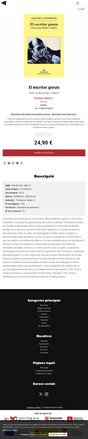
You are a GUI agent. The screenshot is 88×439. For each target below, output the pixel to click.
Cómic (44, 323)
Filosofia (44, 320)
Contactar (44, 353)
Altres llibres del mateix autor (64, 114)
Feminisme (44, 317)
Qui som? (44, 347)
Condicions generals (44, 371)
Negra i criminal (44, 308)
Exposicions (44, 344)
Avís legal (44, 368)
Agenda (44, 341)
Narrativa (43, 105)
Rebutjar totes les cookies (38, 434)
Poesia (44, 314)
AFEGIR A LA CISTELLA (44, 153)
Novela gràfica (44, 326)
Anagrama (43, 101)
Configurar (25, 435)
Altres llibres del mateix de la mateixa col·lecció (30, 114)
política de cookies (10, 430)
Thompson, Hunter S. (43, 98)
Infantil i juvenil (44, 311)
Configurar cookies (34, 407)
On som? (44, 350)
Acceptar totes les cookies (58, 434)
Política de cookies (44, 374)
